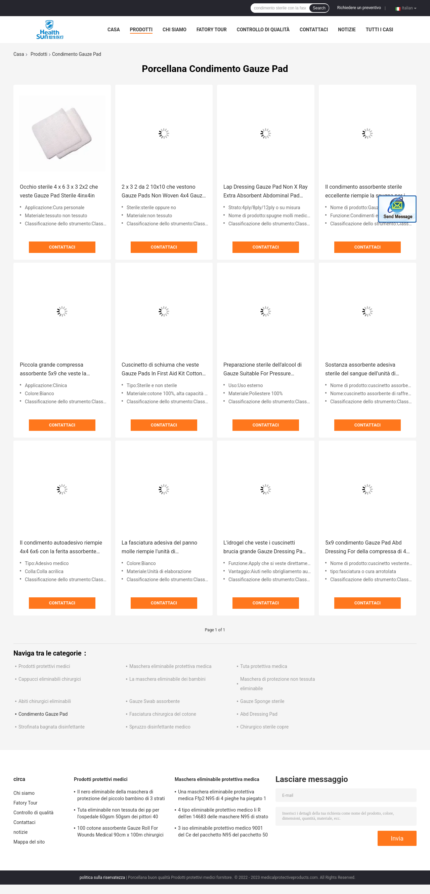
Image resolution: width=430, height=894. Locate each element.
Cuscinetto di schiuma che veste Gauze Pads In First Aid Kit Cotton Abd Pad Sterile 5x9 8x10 (162, 370)
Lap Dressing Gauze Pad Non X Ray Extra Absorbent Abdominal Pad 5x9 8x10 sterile (265, 192)
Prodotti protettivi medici (44, 666)
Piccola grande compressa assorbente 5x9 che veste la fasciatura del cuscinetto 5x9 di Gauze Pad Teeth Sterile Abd (57, 370)
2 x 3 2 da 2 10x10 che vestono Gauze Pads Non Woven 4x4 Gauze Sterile (163, 192)
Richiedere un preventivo (359, 7)
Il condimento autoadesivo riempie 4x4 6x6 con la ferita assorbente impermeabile (61, 547)
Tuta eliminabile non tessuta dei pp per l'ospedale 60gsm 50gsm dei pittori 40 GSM (118, 814)
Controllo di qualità (263, 29)
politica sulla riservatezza (102, 877)
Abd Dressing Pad (258, 714)
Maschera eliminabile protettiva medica (170, 666)
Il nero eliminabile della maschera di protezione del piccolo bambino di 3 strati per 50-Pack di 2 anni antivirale (121, 796)
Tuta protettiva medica (263, 666)
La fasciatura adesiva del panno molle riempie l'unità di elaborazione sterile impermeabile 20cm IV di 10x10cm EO (162, 547)
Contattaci (314, 29)
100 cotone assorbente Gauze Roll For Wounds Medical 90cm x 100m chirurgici (120, 831)
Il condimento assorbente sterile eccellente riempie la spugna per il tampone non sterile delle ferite (365, 192)
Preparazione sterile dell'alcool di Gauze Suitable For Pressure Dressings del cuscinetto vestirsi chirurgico (262, 370)
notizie (346, 29)
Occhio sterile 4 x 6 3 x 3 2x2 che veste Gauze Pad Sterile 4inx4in (59, 191)
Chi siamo (174, 29)
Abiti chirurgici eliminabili (44, 701)
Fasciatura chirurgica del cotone (162, 714)
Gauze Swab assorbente (154, 701)
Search (319, 8)
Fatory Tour (212, 29)
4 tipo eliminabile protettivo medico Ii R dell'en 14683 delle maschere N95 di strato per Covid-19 (223, 814)
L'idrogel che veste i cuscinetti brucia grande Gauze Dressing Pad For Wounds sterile (264, 547)
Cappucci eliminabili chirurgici (49, 679)
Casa (114, 29)
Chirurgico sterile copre (264, 727)
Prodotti (141, 29)
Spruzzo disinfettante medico (159, 727)
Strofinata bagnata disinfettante (51, 727)
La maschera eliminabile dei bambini (167, 679)
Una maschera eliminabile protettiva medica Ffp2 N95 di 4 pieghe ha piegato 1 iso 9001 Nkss (222, 796)
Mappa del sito (29, 842)
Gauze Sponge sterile (262, 701)
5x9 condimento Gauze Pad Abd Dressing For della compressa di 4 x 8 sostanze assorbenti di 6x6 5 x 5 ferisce (365, 547)
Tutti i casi (379, 29)
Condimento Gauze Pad (43, 714)
